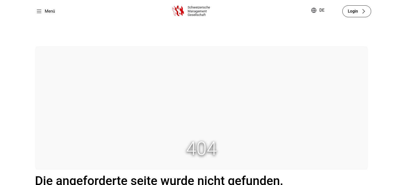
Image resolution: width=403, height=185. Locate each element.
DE (322, 10)
